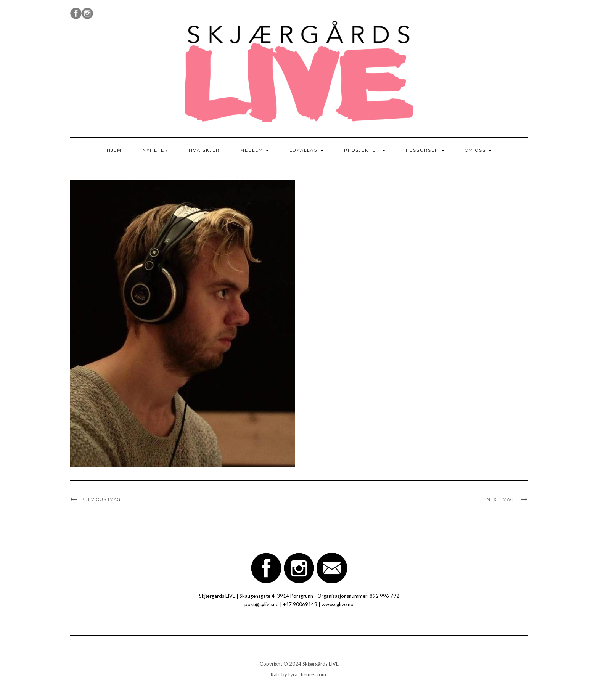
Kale (275, 674)
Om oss (478, 150)
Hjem (114, 150)
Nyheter (155, 150)
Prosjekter (364, 150)
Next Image (502, 499)
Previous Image (102, 499)
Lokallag (306, 150)
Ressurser (425, 150)
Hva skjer (204, 150)
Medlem (254, 150)
